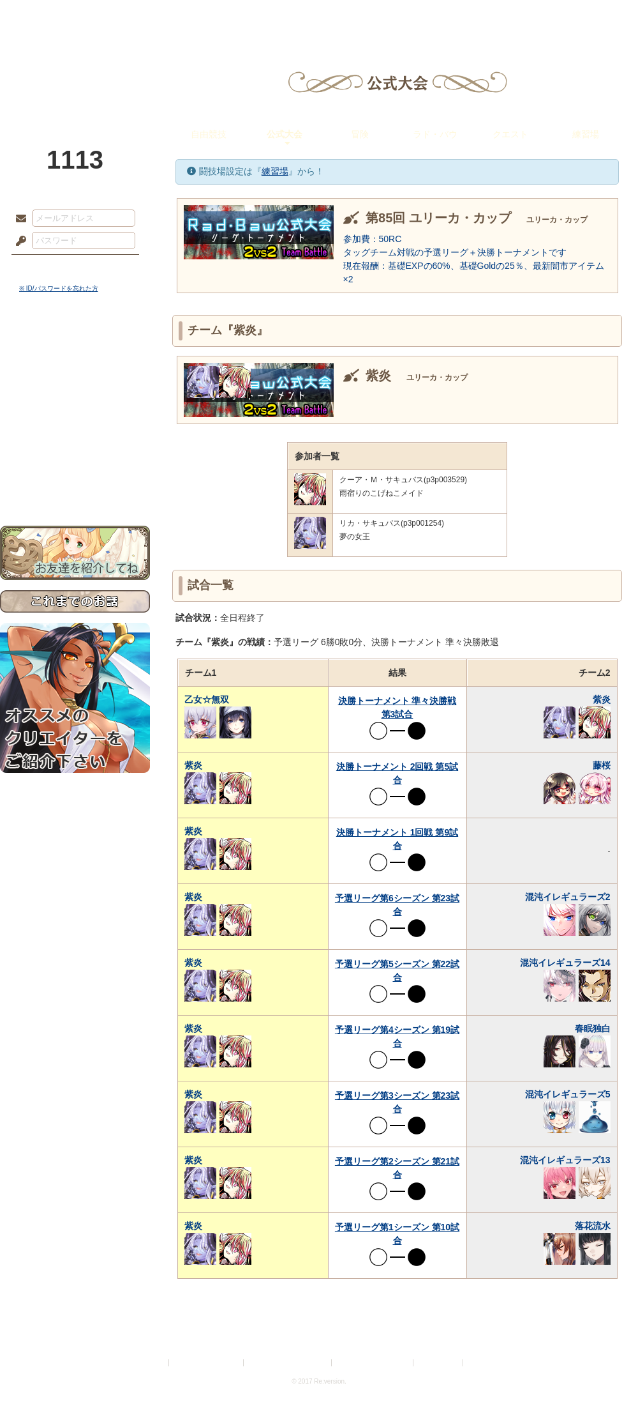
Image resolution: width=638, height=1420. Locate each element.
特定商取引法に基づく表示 (288, 1362)
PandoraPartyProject (75, 70)
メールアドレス (18, 219)
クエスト (510, 134)
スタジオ (409, 16)
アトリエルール (75, 428)
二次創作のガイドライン (373, 1362)
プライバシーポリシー (207, 1362)
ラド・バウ (435, 134)
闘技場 (591, 16)
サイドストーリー (75, 371)
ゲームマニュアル (75, 393)
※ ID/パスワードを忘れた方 (58, 288)
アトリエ (319, 16)
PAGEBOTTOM (606, 1385)
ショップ (500, 16)
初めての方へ (75, 463)
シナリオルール (75, 412)
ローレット (228, 16)
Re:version (485, 1362)
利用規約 (151, 1362)
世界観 (75, 348)
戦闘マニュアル (75, 444)
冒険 (360, 134)
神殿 (138, 16)
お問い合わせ (75, 486)
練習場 (585, 134)
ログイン (44, 267)
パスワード (18, 241)
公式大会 (284, 134)
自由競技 (208, 134)
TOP (46, 16)
